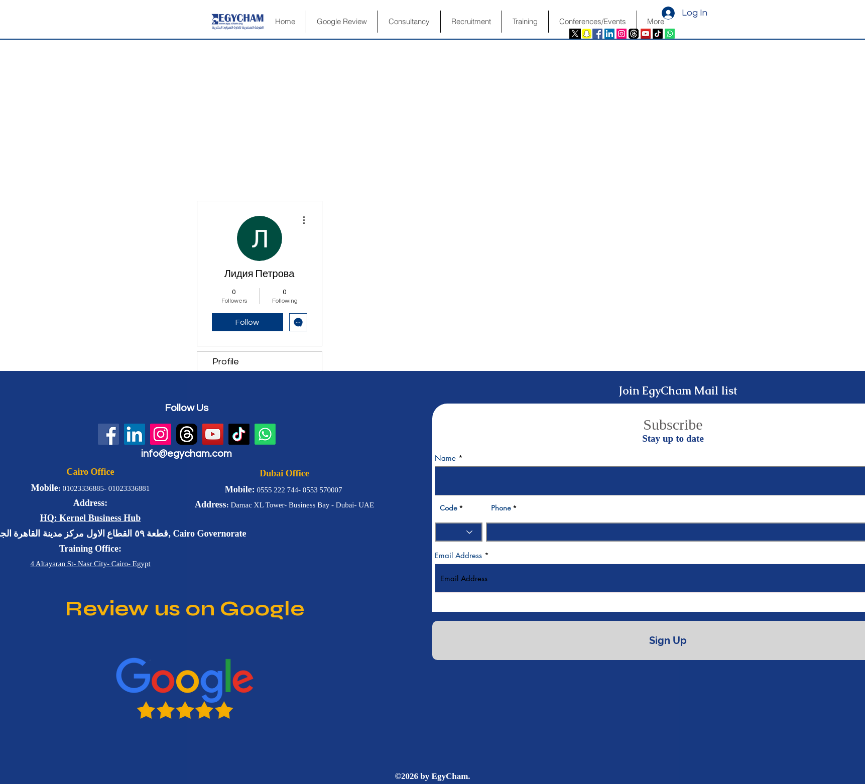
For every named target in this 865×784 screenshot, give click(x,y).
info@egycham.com (186, 454)
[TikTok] (658, 34)
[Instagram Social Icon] (621, 34)
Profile (225, 361)
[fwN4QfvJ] (634, 34)
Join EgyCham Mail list (678, 390)
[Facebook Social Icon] (597, 34)
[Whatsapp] (670, 34)
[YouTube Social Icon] (646, 34)
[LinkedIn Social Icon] (609, 34)
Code (448, 507)
